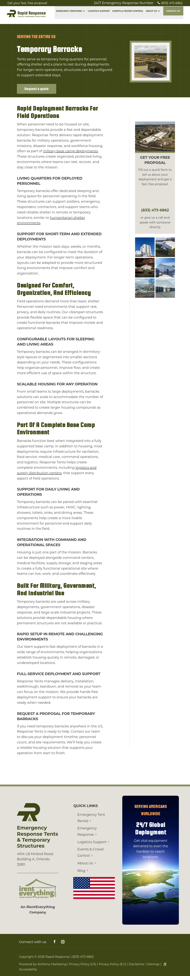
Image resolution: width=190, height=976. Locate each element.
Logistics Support (99, 15)
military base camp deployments (70, 150)
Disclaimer (136, 962)
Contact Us (173, 15)
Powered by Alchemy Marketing (42, 962)
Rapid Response (58, 955)
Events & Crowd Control (127, 15)
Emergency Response (69, 15)
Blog (81, 869)
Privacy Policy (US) (82, 962)
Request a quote (36, 88)
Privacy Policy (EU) (112, 962)
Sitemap (153, 962)
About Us (151, 15)
